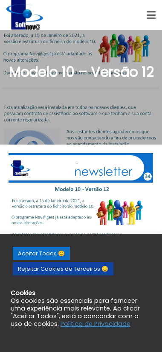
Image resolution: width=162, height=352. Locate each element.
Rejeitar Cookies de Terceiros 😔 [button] (63, 269)
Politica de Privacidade (95, 324)
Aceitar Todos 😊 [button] (41, 253)
